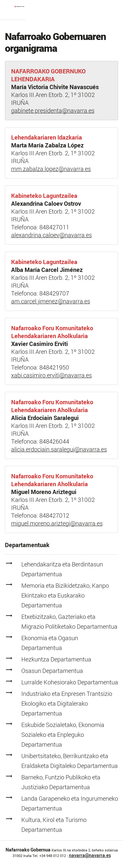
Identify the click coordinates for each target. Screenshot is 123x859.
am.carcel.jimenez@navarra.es (50, 301)
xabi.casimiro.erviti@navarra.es (51, 375)
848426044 (54, 441)
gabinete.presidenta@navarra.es (52, 110)
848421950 (54, 367)
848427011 (54, 227)
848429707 (54, 293)
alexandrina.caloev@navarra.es (51, 235)
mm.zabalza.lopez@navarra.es (51, 169)
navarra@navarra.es (90, 855)
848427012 (54, 515)
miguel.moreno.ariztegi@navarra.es (57, 523)
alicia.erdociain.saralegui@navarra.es (59, 449)
